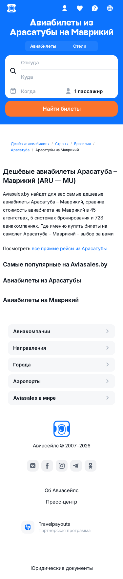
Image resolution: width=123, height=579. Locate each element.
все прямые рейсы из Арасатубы (69, 248)
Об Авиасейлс (62, 490)
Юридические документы (62, 568)
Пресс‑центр (61, 502)
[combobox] (61, 62)
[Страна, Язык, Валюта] (109, 8)
